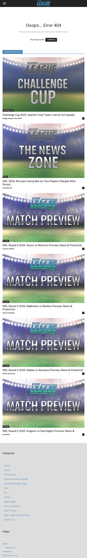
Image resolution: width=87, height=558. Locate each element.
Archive (7, 470)
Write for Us (10, 547)
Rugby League (10, 501)
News (5, 177)
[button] (4, 3)
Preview (5, 241)
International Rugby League (15, 483)
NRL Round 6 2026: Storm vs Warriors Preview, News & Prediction (42, 245)
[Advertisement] (43, 11)
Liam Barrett (7, 188)
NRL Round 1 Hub (10, 555)
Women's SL (9, 519)
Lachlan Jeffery (8, 249)
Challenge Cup (8, 110)
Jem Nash (6, 434)
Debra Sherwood (9, 373)
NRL (5, 492)
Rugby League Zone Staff (12, 118)
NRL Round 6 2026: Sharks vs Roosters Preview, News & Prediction (43, 370)
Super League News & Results (16, 515)
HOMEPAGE (51, 40)
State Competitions (12, 506)
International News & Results (16, 479)
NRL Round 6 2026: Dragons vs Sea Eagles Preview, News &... (39, 431)
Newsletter (7, 551)
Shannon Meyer (9, 313)
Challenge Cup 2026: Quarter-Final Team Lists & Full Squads (39, 114)
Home (5, 544)
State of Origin (10, 510)
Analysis (7, 465)
